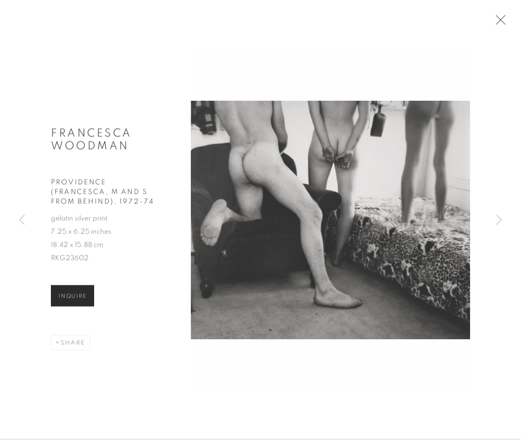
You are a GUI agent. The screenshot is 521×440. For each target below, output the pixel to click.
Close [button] (500, 23)
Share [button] (73, 346)
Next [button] (499, 220)
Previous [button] (22, 220)
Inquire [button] (72, 299)
